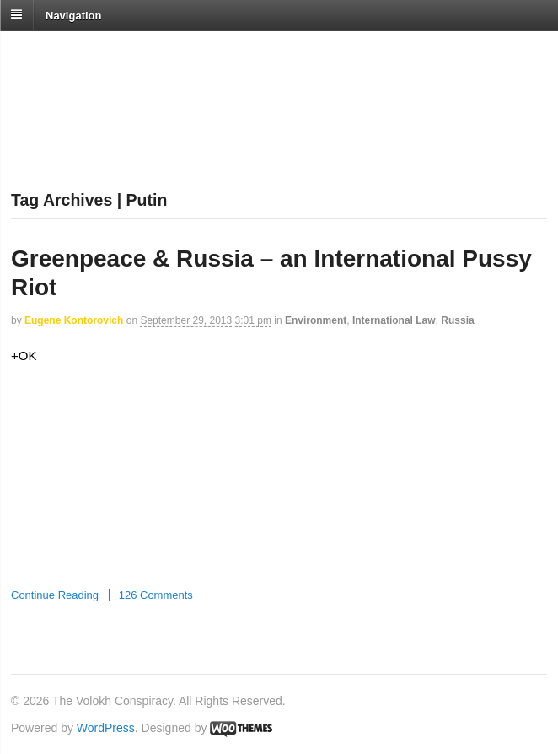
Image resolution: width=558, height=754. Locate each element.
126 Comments (156, 595)
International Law (394, 320)
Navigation (73, 14)
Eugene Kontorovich (73, 320)
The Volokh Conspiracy (130, 52)
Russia (457, 320)
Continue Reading (55, 595)
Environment (315, 320)
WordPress (106, 728)
